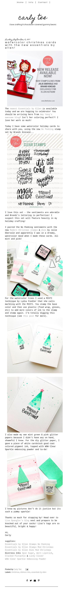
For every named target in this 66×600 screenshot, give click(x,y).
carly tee (32, 18)
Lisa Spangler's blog (17, 520)
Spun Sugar (28, 553)
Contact (43, 2)
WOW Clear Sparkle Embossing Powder (25, 559)
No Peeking (47, 129)
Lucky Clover (36, 556)
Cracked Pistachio (15, 556)
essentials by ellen (38, 572)
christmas (15, 572)
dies (43, 230)
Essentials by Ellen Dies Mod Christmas (28, 550)
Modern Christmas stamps (24, 230)
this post (28, 316)
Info (31, 2)
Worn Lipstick (44, 553)
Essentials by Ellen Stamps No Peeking (27, 544)
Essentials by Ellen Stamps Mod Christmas (29, 547)
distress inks (25, 572)
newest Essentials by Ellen (25, 109)
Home (20, 2)
